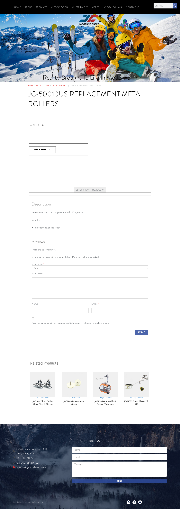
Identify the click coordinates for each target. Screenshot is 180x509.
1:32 (47, 85)
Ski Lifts (39, 85)
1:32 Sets (139, 397)
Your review (38, 273)
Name (35, 304)
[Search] (175, 5)
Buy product (42, 149)
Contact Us (132, 7)
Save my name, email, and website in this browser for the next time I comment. (71, 323)
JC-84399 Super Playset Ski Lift (136, 402)
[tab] (82, 190)
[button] (36, 126)
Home (17, 7)
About (28, 7)
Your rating (38, 264)
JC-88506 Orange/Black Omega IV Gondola (105, 402)
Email (95, 304)
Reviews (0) (98, 189)
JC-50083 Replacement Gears (74, 402)
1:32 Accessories (59, 85)
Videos (95, 7)
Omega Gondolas (105, 397)
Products (41, 7)
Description (82, 189)
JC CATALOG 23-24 (113, 7)
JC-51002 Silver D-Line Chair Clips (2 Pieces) (43, 402)
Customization (59, 7)
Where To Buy (80, 7)
